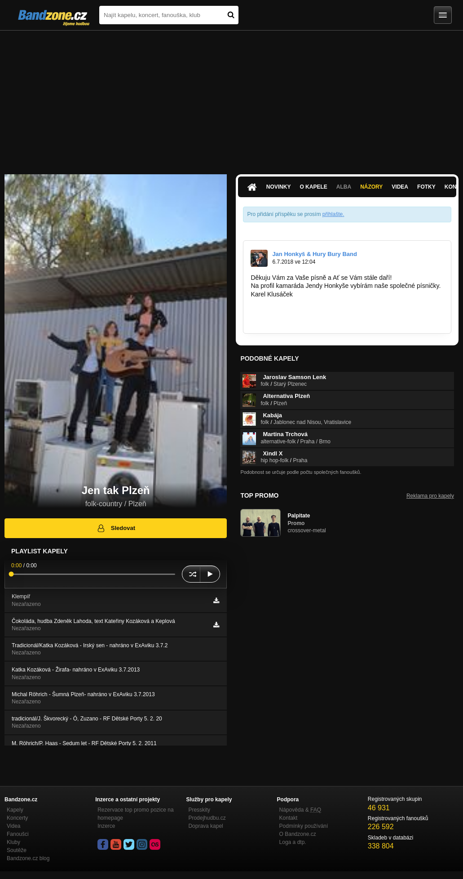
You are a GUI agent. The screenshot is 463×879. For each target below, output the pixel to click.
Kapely (15, 810)
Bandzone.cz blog (28, 858)
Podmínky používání (303, 826)
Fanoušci (18, 834)
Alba (343, 187)
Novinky (278, 187)
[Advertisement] (231, 98)
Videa (400, 187)
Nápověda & (300, 810)
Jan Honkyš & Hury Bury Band (314, 254)
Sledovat (115, 528)
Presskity (199, 810)
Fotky (426, 187)
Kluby (13, 842)
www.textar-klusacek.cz (283, 311)
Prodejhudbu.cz (206, 818)
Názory (371, 187)
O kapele (313, 187)
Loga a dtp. (292, 842)
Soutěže (16, 850)
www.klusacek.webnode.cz (288, 302)
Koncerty (17, 818)
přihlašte (332, 214)
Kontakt (288, 818)
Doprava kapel (205, 826)
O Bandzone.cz (297, 834)
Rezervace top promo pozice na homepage (135, 814)
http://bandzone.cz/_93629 (288, 319)
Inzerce (106, 826)
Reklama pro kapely (430, 496)
